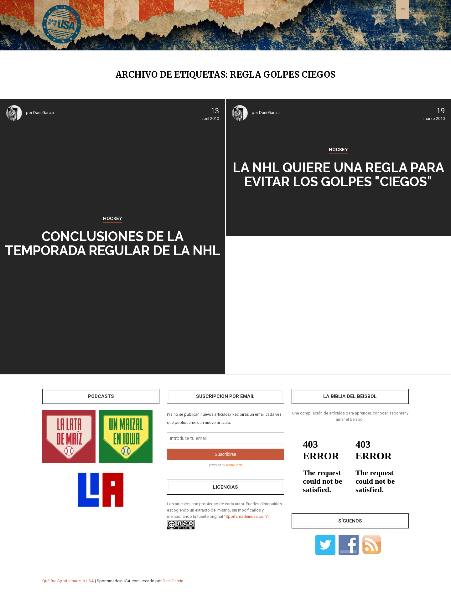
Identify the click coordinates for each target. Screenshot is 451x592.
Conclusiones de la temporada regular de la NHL (112, 243)
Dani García (43, 112)
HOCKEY (112, 218)
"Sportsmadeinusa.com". (246, 516)
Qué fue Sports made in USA (68, 581)
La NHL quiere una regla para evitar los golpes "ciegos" (338, 174)
